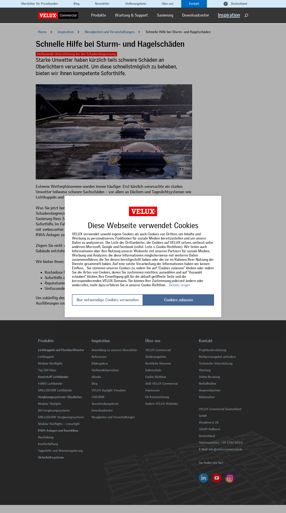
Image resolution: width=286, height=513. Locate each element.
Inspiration (229, 15)
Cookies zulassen (178, 299)
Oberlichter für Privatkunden (39, 3)
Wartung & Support (131, 15)
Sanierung (165, 15)
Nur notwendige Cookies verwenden (108, 299)
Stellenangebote (135, 3)
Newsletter (102, 3)
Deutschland (239, 3)
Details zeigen (179, 285)
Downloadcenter (195, 15)
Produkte (98, 15)
